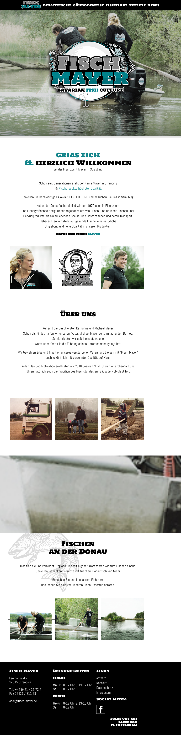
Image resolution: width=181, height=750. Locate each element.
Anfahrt (97, 703)
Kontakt (97, 708)
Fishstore (110, 596)
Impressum (99, 717)
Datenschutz (100, 712)
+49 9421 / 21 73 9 (28, 714)
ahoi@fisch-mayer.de (23, 726)
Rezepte (82, 588)
